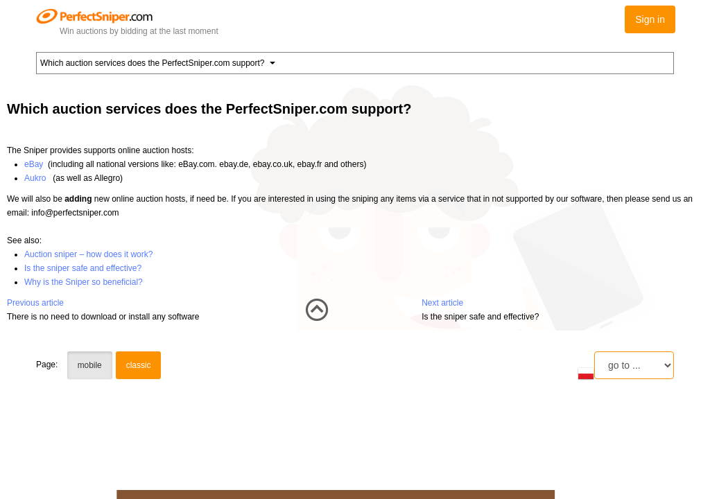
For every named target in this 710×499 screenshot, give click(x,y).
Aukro (35, 178)
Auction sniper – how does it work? (88, 254)
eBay (33, 164)
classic (138, 365)
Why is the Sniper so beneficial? (83, 282)
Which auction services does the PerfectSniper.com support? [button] (157, 63)
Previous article (35, 303)
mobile (90, 365)
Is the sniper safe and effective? (82, 268)
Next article (442, 303)
